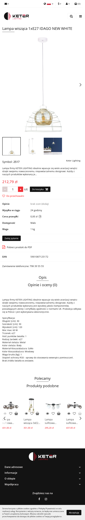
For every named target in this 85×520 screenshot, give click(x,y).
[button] (77, 4)
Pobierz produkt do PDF (17, 247)
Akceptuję (74, 512)
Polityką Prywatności (47, 508)
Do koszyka (40, 189)
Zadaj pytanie (11, 238)
